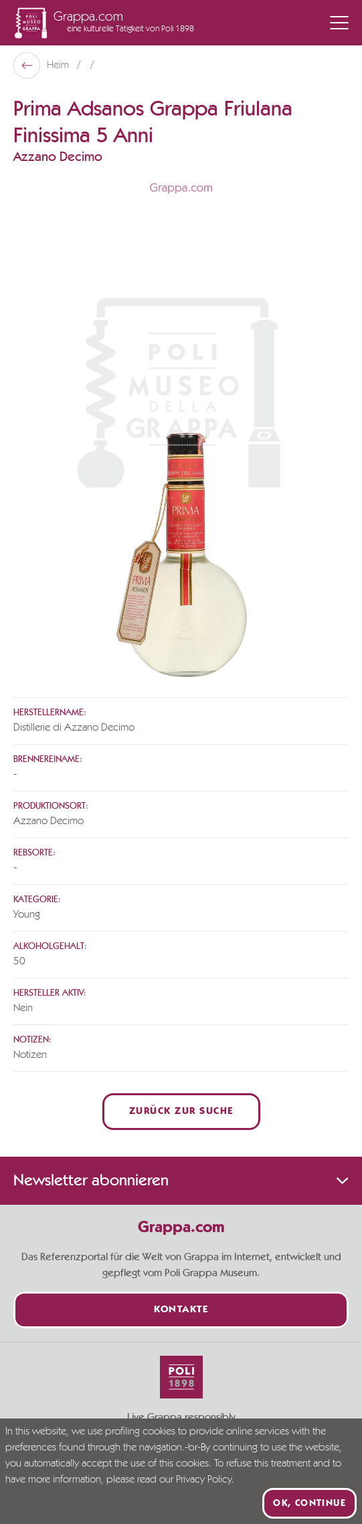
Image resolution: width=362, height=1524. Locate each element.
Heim (59, 65)
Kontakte (181, 1310)
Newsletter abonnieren (181, 1181)
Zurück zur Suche (181, 1112)
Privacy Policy (204, 1480)
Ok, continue (309, 1503)
